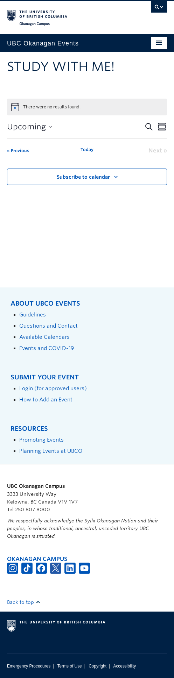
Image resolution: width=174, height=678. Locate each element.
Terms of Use (69, 666)
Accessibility (124, 666)
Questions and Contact (48, 326)
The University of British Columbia (63, 14)
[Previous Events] (18, 151)
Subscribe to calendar (83, 177)
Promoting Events (41, 440)
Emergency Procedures (28, 666)
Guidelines (32, 314)
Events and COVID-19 (46, 348)
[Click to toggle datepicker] (29, 127)
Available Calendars (44, 337)
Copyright (97, 666)
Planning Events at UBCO (50, 451)
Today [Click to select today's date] (87, 149)
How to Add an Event (45, 399)
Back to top (24, 602)
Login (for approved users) (53, 388)
